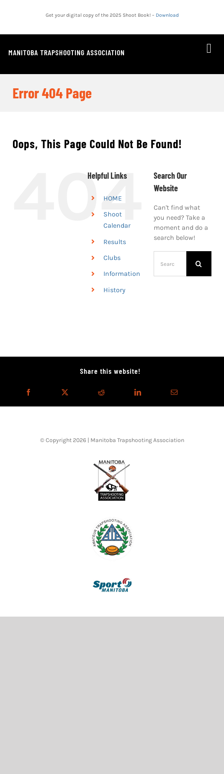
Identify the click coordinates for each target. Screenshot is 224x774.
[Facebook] (28, 392)
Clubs (112, 258)
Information (121, 274)
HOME (112, 198)
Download (167, 15)
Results (114, 242)
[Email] (174, 392)
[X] (64, 392)
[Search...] (170, 263)
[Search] (198, 263)
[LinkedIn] (137, 392)
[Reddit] (101, 392)
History (114, 290)
